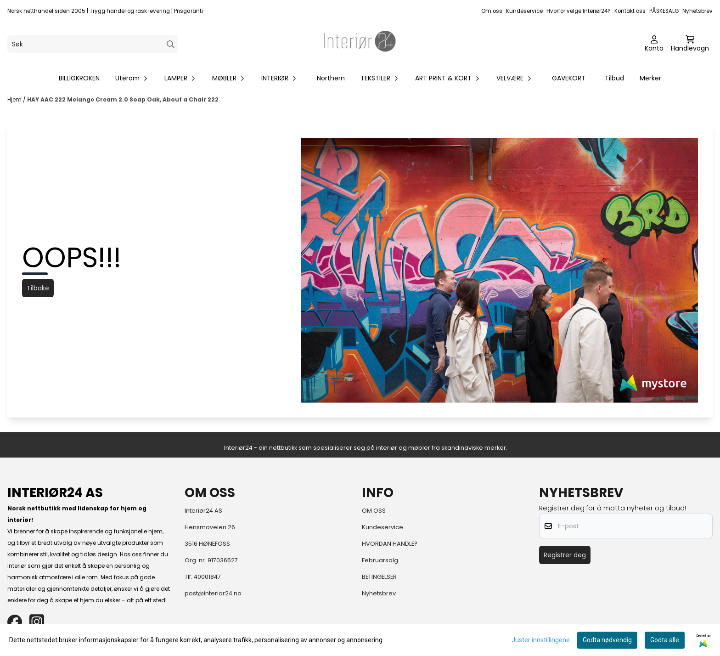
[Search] (170, 44)
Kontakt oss (630, 11)
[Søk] (92, 44)
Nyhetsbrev (697, 11)
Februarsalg (380, 560)
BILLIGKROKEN (79, 78)
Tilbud (614, 78)
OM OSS (374, 511)
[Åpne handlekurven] (690, 44)
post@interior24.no (213, 593)
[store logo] (360, 44)
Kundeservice (524, 11)
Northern (331, 78)
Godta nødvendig (607, 640)
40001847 (207, 577)
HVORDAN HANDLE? (389, 544)
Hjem (15, 99)
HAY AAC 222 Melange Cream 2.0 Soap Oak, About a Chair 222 (123, 99)
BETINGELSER (379, 577)
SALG (672, 11)
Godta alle (664, 640)
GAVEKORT (568, 78)
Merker (650, 78)
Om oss (491, 11)
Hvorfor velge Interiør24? (578, 11)
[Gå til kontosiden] (654, 44)
